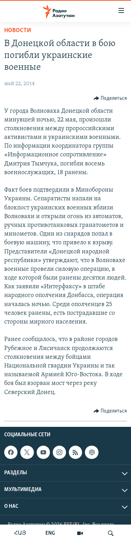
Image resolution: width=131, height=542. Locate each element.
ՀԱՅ (20, 533)
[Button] (110, 98)
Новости (17, 30)
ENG (50, 533)
